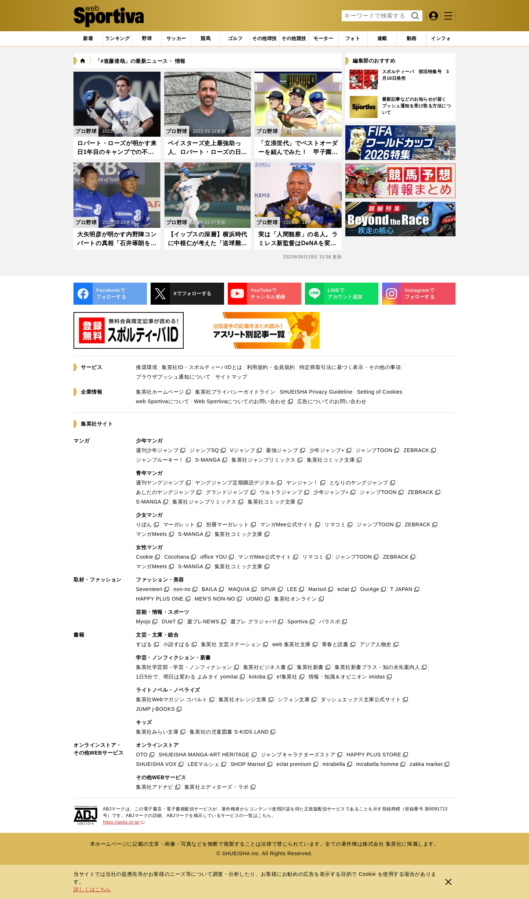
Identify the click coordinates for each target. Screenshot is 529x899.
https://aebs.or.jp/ (124, 822)
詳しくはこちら (92, 889)
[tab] (146, 38)
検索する (414, 16)
